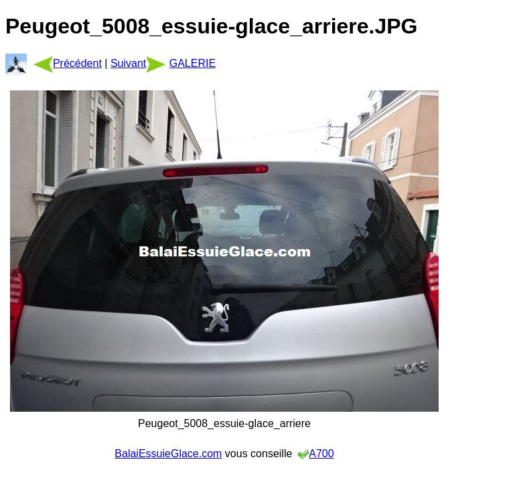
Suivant (138, 63)
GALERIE (192, 63)
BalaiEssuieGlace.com (168, 453)
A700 (321, 453)
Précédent (67, 63)
